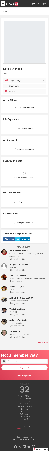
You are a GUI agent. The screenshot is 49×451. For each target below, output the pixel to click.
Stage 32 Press (24, 401)
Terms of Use (24, 411)
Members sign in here (24, 376)
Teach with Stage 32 (24, 406)
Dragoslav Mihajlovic (18, 265)
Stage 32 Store (26, 429)
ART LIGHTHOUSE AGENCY (21, 298)
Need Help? (25, 409)
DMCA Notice (24, 414)
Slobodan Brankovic (18, 320)
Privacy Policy (24, 417)
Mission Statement (24, 399)
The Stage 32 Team (25, 396)
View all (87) (43, 342)
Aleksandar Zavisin (17, 276)
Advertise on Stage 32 (24, 404)
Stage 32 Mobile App (24, 426)
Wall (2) (25, 86)
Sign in (33, 4)
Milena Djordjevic (17, 287)
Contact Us (24, 419)
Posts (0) (25, 80)
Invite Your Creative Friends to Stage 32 (24, 439)
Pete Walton (14, 331)
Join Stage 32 (42, 4)
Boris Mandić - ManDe (18, 251)
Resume (10, 91)
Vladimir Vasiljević (17, 309)
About (5, 11)
